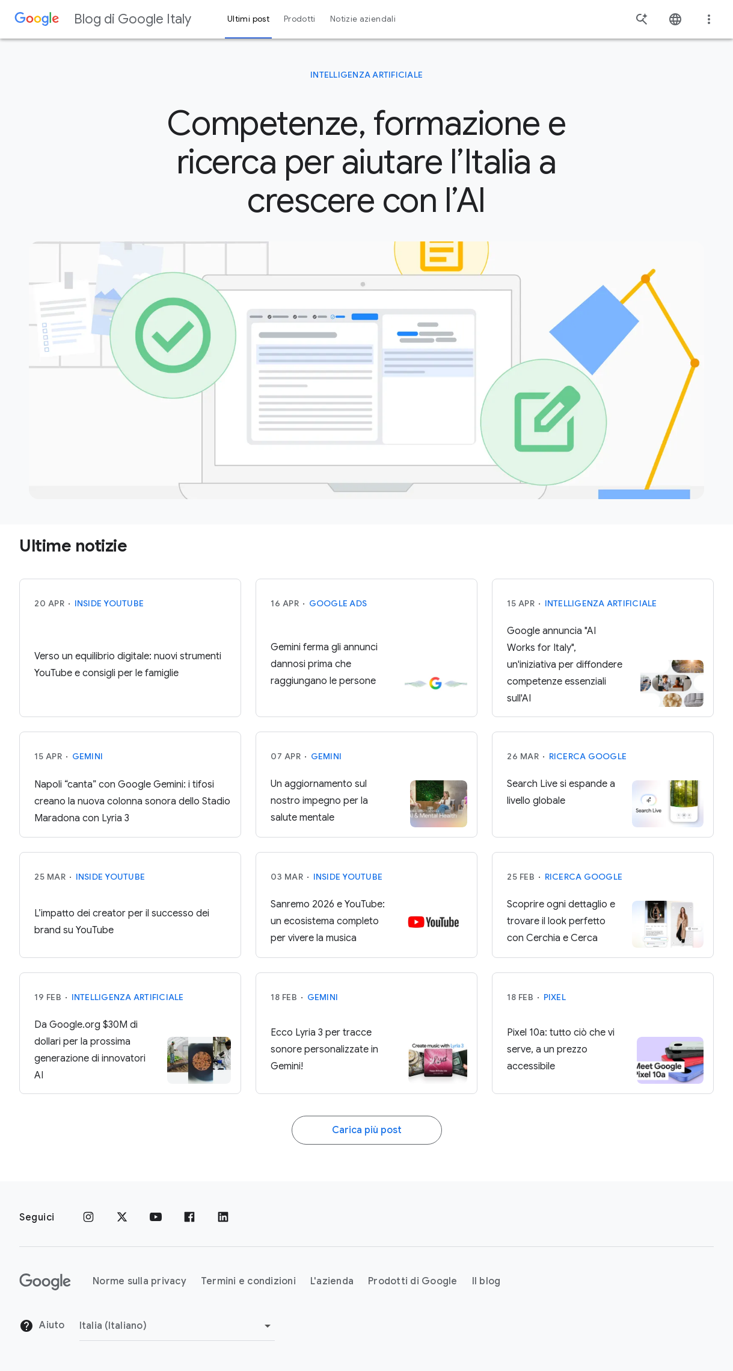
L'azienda (332, 1281)
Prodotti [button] (300, 19)
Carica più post (367, 1143)
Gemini (87, 768)
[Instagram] (88, 1217)
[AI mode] (366, 370)
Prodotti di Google (413, 1281)
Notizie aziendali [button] (363, 19)
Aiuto (42, 1326)
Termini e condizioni (248, 1281)
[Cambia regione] (177, 1325)
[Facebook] (189, 1217)
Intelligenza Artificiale (366, 74)
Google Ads (338, 616)
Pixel (555, 1009)
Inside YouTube (109, 616)
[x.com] (122, 1217)
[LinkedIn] (223, 1217)
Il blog (486, 1281)
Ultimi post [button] (248, 19)
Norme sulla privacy (139, 1281)
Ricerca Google (588, 768)
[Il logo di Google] (45, 1281)
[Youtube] (155, 1217)
